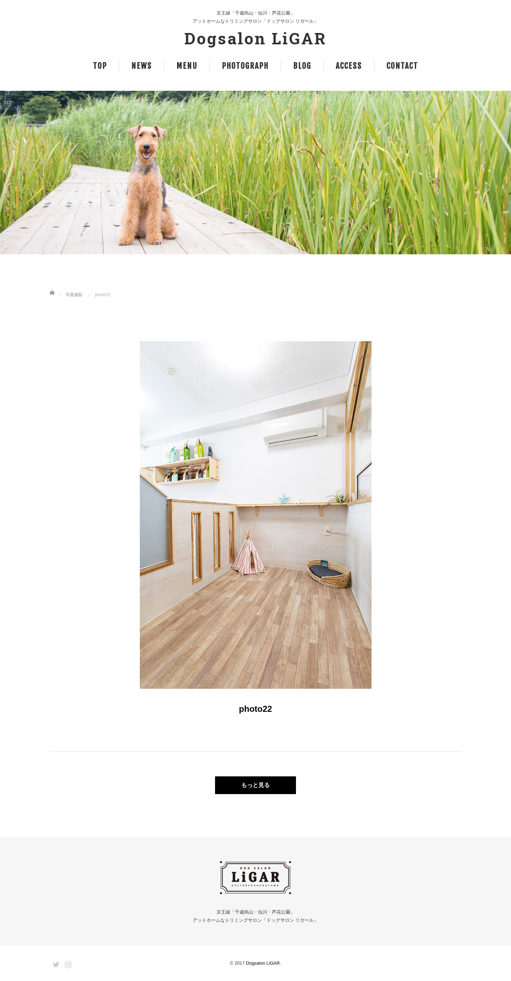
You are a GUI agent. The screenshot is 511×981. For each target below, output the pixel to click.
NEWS (141, 66)
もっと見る (255, 785)
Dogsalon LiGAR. (263, 963)
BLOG (302, 66)
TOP (100, 66)
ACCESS (349, 66)
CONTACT (402, 66)
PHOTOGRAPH (245, 66)
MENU (186, 66)
